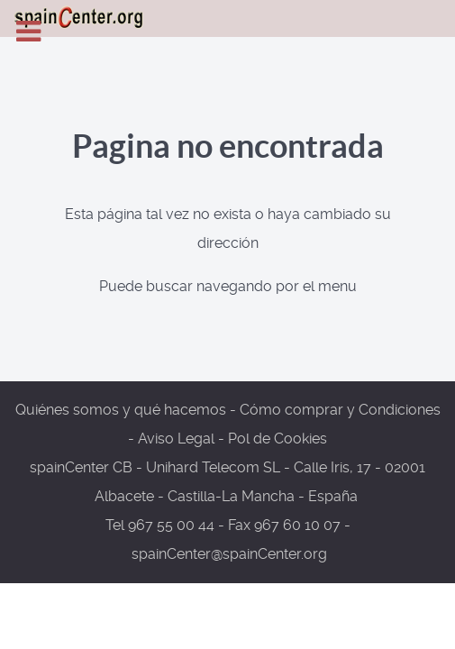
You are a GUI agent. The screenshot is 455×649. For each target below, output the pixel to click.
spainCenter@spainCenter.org (229, 553)
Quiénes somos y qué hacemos (120, 409)
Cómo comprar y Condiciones (340, 409)
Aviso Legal (176, 438)
